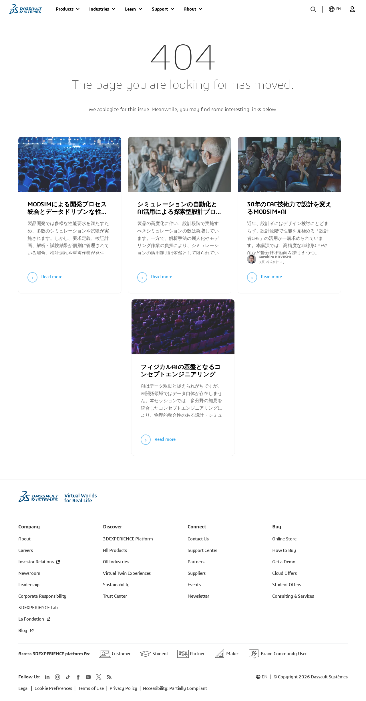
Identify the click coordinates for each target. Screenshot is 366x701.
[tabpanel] (69, 212)
